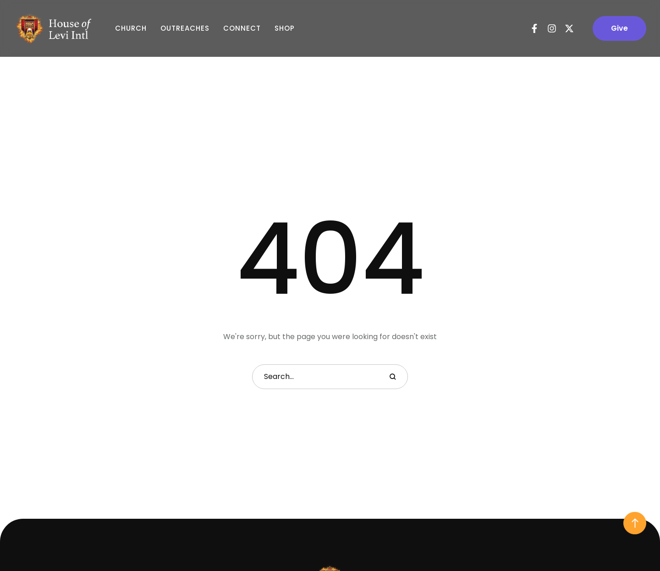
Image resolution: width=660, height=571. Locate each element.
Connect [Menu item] (242, 28)
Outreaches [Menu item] (184, 28)
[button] (619, 28)
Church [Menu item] (131, 28)
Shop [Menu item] (285, 28)
